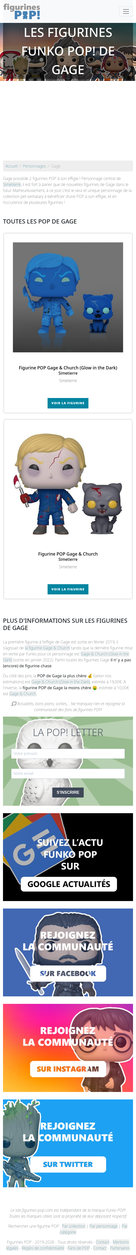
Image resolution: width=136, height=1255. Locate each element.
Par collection (73, 1226)
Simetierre (12, 184)
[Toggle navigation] (126, 11)
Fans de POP (79, 1248)
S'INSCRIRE (68, 792)
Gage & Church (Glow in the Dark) (60, 682)
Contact (102, 1242)
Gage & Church (22, 693)
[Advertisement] (68, 123)
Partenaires (120, 1248)
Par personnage (104, 1226)
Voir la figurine (68, 403)
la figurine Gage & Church (47, 648)
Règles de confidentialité (43, 1248)
